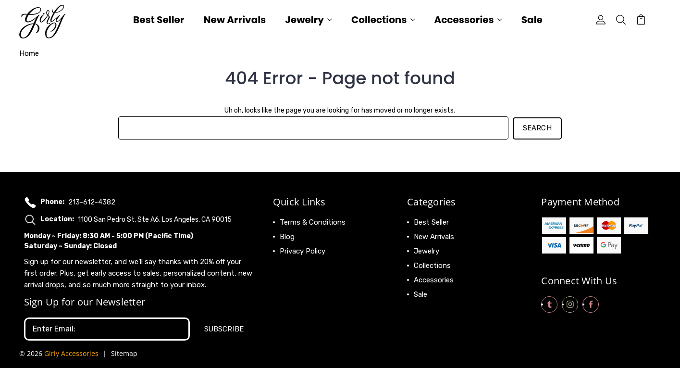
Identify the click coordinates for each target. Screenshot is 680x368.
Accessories (468, 20)
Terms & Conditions (313, 221)
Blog (287, 235)
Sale (532, 20)
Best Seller (158, 20)
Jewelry (308, 20)
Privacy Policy (302, 250)
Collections (383, 20)
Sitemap (124, 351)
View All (427, 308)
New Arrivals (234, 20)
